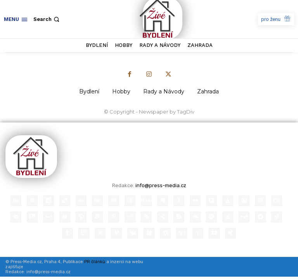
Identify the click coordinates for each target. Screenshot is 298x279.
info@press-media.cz (160, 185)
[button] (47, 19)
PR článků (94, 261)
